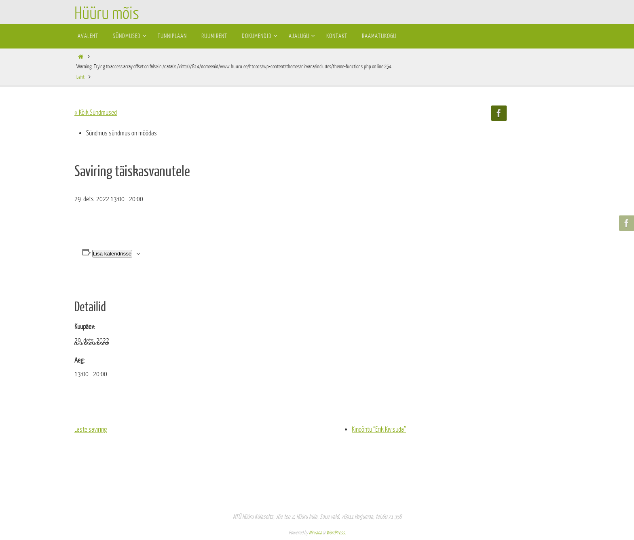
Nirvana (315, 533)
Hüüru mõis (106, 13)
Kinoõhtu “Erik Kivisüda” (379, 429)
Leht (80, 77)
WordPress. (336, 533)
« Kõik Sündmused (95, 112)
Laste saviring (90, 429)
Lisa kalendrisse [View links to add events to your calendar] (112, 254)
